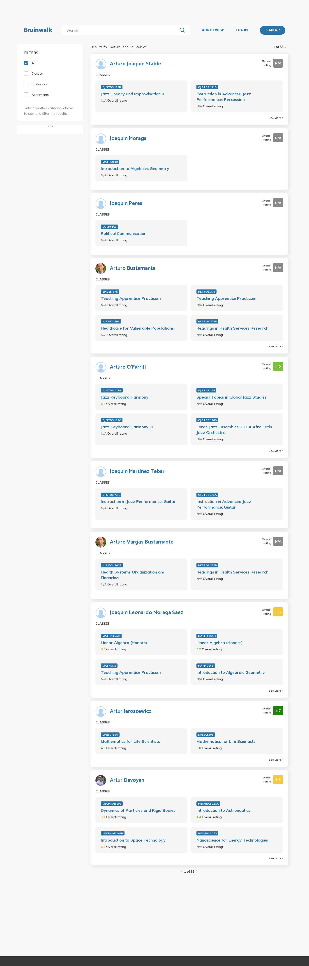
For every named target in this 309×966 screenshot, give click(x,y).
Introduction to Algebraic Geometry (135, 168)
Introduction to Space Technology (133, 840)
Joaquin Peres (126, 204)
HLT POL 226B (207, 321)
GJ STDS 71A (111, 494)
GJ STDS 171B (207, 87)
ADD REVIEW (213, 30)
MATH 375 (109, 665)
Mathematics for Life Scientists (130, 741)
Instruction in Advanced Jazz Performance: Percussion (223, 96)
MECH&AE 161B (112, 833)
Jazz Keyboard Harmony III (127, 426)
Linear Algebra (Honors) (124, 642)
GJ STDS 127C (111, 420)
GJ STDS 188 (206, 390)
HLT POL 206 (110, 321)
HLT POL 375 (206, 291)
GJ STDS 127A (111, 390)
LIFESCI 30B (205, 734)
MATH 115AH (111, 636)
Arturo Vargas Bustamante (141, 542)
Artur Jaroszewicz (130, 711)
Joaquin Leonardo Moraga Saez (146, 613)
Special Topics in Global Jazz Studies (231, 397)
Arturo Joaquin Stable (135, 64)
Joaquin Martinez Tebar (137, 472)
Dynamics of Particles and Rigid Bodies (138, 810)
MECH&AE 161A (208, 803)
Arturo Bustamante (133, 268)
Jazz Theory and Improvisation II (132, 93)
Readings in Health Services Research (232, 328)
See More (276, 117)
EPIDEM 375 (110, 291)
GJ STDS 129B (111, 87)
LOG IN (242, 30)
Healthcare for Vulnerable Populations (137, 328)
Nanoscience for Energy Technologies (232, 840)
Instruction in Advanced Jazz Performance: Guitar (223, 504)
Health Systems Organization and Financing (133, 574)
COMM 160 (109, 226)
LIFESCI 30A (110, 734)
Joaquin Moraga (128, 139)
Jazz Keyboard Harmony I (126, 397)
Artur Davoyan (127, 780)
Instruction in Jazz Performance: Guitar (138, 501)
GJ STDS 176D (207, 420)
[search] (121, 30)
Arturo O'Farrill (128, 367)
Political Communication (123, 233)
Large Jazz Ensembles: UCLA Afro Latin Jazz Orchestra (234, 429)
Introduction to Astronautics (223, 810)
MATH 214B (110, 161)
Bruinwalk (38, 30)
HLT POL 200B (111, 565)
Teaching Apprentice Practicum (131, 298)
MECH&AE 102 (111, 803)
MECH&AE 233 (207, 833)
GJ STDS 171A (207, 494)
